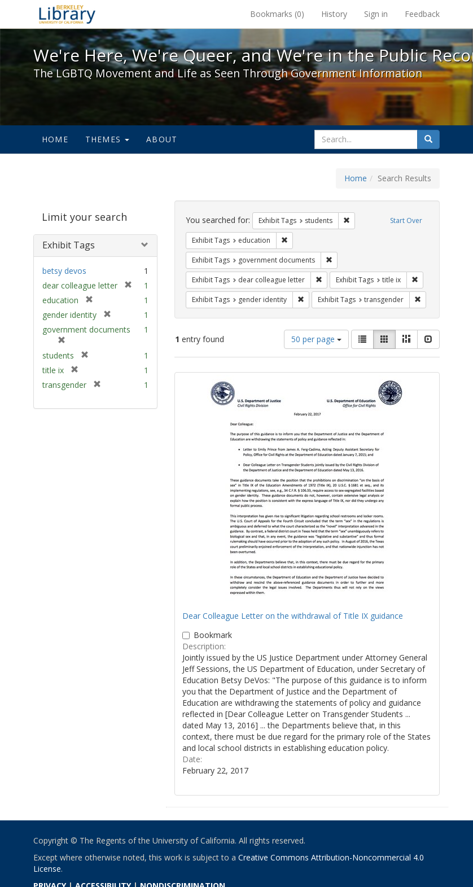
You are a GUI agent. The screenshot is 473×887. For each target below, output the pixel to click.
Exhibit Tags (68, 245)
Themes (107, 139)
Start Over (406, 220)
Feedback (422, 13)
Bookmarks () (277, 13)
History (334, 13)
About (161, 139)
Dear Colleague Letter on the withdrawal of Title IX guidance (292, 615)
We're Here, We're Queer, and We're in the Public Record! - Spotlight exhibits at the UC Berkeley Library (67, 14)
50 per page (316, 339)
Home (55, 139)
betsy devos (64, 270)
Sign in (376, 13)
